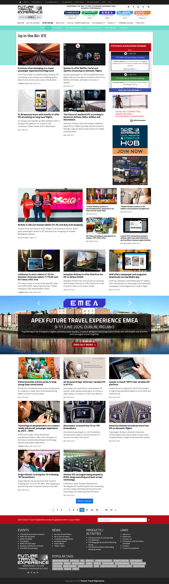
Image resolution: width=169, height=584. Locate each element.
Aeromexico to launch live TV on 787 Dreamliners (81, 427)
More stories (84, 501)
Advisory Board (93, 2)
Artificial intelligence (138, 563)
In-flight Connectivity (121, 561)
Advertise (127, 536)
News (26, 2)
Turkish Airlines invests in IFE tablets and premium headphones (134, 207)
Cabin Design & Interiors (74, 27)
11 (87, 510)
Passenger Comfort (125, 566)
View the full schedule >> (130, 90)
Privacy (126, 546)
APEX (103, 2)
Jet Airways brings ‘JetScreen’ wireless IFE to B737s (84, 383)
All (42, 27)
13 (97, 510)
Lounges (89, 563)
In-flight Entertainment (103, 561)
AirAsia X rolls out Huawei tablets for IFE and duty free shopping (50, 225)
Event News (59, 543)
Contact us (127, 539)
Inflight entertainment (108, 566)
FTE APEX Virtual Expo (29, 548)
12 (92, 510)
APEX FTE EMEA (26, 539)
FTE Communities (52, 2)
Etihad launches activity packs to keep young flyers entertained (37, 383)
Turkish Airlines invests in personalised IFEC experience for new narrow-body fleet (100, 208)
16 (106, 510)
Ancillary (60, 23)
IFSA (109, 2)
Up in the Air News (62, 536)
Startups (140, 23)
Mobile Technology (70, 566)
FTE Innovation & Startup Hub (100, 538)
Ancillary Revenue (78, 563)
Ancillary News (60, 541)
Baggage (68, 569)
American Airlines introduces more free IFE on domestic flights (129, 427)
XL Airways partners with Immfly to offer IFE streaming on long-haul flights (38, 116)
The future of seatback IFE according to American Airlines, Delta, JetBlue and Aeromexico (83, 117)
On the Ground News (63, 534)
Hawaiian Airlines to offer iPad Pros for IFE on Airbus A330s (83, 275)
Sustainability (98, 23)
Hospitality (123, 27)
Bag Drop (67, 563)
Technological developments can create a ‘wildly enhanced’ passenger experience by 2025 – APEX (39, 428)
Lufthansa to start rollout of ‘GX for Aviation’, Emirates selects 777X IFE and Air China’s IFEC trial (38, 276)
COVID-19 (97, 563)
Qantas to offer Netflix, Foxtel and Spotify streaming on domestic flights (82, 69)
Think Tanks (79, 2)
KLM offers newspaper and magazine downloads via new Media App (127, 275)
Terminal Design (125, 23)
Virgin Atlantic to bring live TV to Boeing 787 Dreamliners (38, 476)
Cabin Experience (136, 561)
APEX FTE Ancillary (27, 536)
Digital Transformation (78, 23)
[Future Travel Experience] (33, 13)
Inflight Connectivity (85, 566)
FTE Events (37, 2)
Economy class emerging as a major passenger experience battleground (36, 69)
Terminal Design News (63, 539)
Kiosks (96, 566)
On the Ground (33, 23)
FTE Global (24, 541)
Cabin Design (57, 566)
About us (126, 534)
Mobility (111, 23)
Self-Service (74, 561)
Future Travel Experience (92, 581)
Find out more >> (130, 69)
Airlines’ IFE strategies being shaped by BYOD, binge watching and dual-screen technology (83, 477)
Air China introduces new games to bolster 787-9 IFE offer (101, 236)
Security (75, 569)
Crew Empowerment (94, 27)
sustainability (57, 563)
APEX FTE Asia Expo (28, 543)
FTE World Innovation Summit (32, 534)
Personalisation (110, 27)
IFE (48, 27)
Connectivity (57, 27)
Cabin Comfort (58, 569)
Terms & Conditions (131, 548)
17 (111, 510)
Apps (82, 561)
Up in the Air (47, 23)
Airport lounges (139, 566)
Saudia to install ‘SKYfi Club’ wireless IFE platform (129, 383)
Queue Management (122, 563)
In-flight (25, 237)
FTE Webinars (67, 2)
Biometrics (89, 561)
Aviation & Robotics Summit (31, 546)
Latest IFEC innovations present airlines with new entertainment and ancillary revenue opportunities (135, 237)
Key (130, 50)
